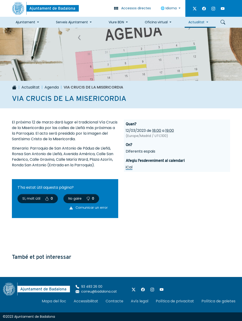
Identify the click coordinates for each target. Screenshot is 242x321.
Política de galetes (218, 301)
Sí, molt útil (37, 198)
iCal (129, 167)
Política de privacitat (175, 301)
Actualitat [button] (196, 22)
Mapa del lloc (54, 301)
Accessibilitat (86, 301)
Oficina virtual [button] (156, 22)
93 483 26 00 (89, 286)
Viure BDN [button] (116, 22)
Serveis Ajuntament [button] (72, 22)
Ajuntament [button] (25, 22)
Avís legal (139, 301)
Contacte (114, 301)
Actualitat (30, 87)
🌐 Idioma (169, 8)
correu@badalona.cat (96, 291)
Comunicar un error (88, 207)
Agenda (52, 87)
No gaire (81, 198)
